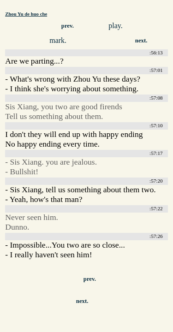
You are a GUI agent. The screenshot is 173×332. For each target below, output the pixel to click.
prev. (67, 26)
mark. (57, 40)
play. (115, 26)
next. (141, 40)
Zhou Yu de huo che (26, 14)
